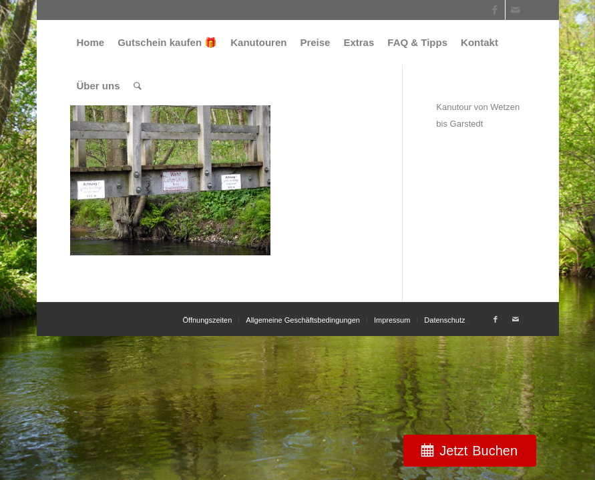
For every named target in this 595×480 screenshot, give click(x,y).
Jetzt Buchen (478, 450)
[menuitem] (91, 42)
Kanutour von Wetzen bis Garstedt (478, 115)
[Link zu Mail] (516, 10)
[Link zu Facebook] (495, 10)
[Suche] (137, 85)
